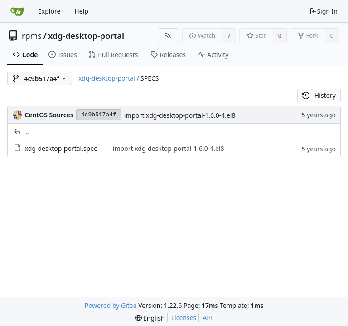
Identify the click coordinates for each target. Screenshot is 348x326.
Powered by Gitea (111, 305)
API (208, 317)
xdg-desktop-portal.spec (61, 148)
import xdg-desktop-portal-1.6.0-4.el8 (180, 115)
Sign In (323, 11)
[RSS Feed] (168, 35)
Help (81, 11)
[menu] (150, 318)
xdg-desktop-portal (86, 35)
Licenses (184, 317)
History (319, 95)
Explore (49, 11)
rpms (32, 35)
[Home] (17, 11)
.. (27, 131)
